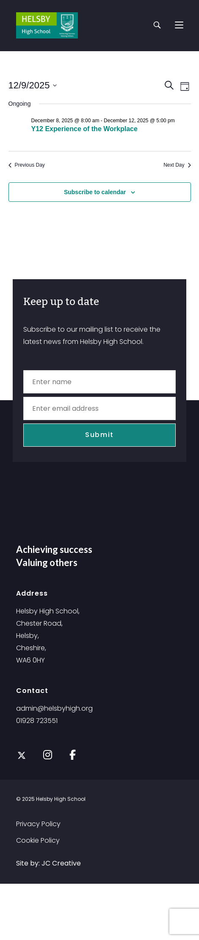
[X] (21, 755)
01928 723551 (37, 721)
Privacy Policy (38, 824)
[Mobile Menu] (179, 25)
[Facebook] (72, 754)
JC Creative (61, 863)
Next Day (177, 165)
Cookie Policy (38, 840)
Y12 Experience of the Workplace (84, 128)
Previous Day (26, 165)
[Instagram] (47, 754)
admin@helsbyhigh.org (54, 708)
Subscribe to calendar (95, 192)
